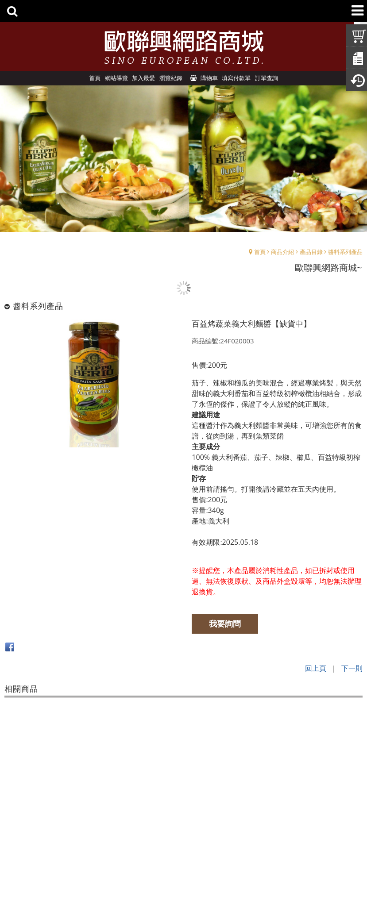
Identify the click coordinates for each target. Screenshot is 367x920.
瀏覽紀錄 (170, 78)
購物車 (209, 78)
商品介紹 (282, 252)
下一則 (352, 668)
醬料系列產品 (345, 252)
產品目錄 (311, 252)
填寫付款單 (236, 78)
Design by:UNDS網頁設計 (183, 898)
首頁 (260, 252)
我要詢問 (226, 623)
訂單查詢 (266, 78)
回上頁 (315, 668)
